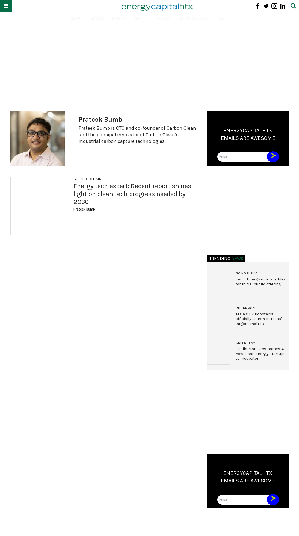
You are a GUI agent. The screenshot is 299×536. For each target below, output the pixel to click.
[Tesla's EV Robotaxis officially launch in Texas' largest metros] (218, 318)
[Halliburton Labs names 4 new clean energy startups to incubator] (218, 353)
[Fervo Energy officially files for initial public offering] (218, 283)
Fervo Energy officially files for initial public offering (261, 281)
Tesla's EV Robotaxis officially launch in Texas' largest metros (259, 319)
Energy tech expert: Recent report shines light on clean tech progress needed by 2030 (132, 194)
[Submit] (293, 6)
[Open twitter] (266, 6)
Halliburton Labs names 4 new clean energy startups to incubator (261, 354)
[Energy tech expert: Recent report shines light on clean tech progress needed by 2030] (39, 206)
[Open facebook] (257, 6)
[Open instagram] (274, 6)
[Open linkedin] (282, 6)
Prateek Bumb (84, 209)
